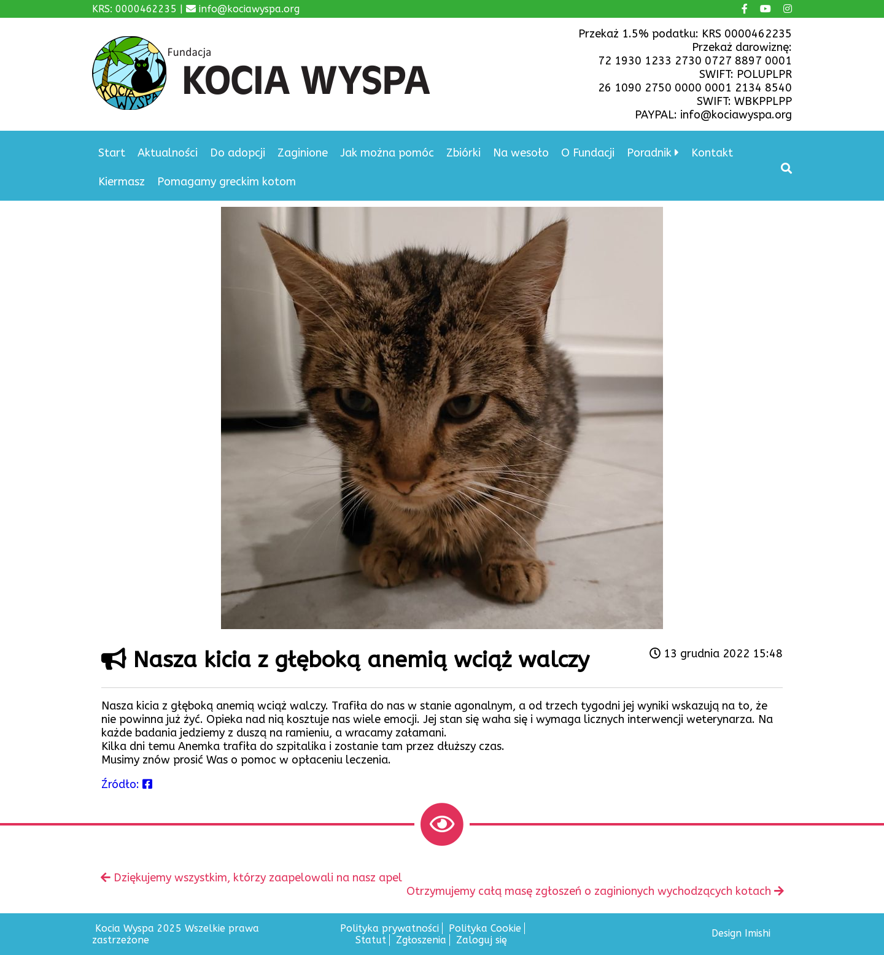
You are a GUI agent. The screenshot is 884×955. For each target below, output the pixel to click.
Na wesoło (521, 153)
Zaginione (302, 153)
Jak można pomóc (387, 153)
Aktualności (168, 153)
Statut (370, 940)
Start (111, 153)
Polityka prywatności (389, 928)
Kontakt (712, 153)
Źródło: (126, 784)
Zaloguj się (481, 940)
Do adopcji (237, 153)
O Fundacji (588, 153)
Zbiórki (463, 153)
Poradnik (649, 153)
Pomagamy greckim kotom (226, 181)
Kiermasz (121, 181)
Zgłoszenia (421, 940)
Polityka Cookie (485, 928)
